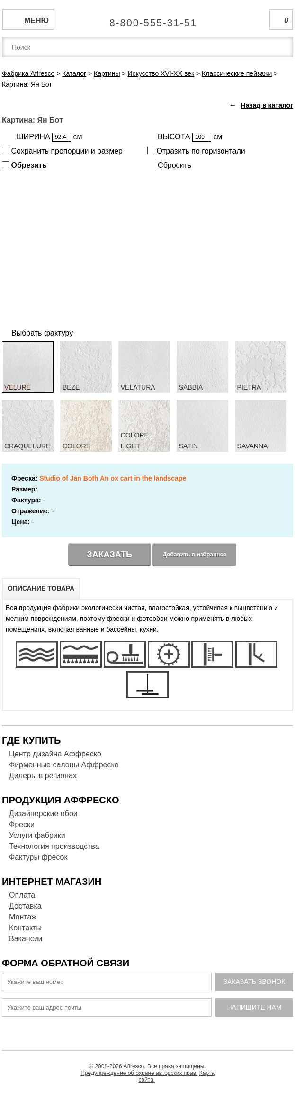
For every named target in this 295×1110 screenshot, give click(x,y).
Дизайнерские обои (43, 814)
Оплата (22, 895)
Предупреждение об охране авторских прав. (138, 1073)
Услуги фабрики (37, 835)
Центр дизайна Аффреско (55, 754)
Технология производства (54, 846)
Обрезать (24, 165)
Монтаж (22, 917)
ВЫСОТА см (190, 137)
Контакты (25, 928)
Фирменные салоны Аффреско (64, 765)
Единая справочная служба (147, 19)
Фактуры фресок (38, 857)
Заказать (109, 554)
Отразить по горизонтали (196, 151)
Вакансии (26, 939)
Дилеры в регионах (43, 776)
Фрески (22, 824)
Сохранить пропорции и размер (62, 151)
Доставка (25, 906)
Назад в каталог (267, 105)
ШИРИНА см (49, 137)
